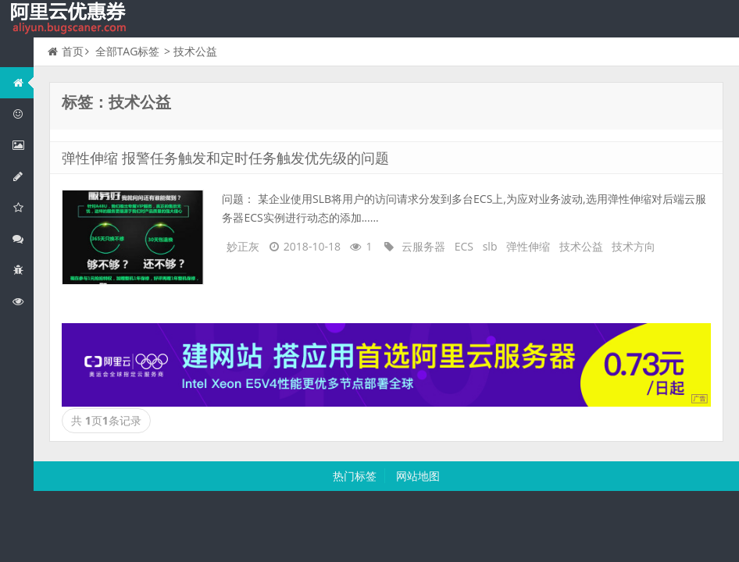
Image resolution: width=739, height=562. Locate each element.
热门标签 (355, 475)
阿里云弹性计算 (23, 144)
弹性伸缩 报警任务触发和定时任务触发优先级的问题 (225, 157)
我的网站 (70, 18)
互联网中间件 (23, 269)
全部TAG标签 (127, 51)
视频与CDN (23, 238)
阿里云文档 (23, 300)
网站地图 (418, 475)
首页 (66, 51)
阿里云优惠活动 (23, 113)
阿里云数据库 (23, 176)
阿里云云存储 (23, 207)
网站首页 (23, 82)
